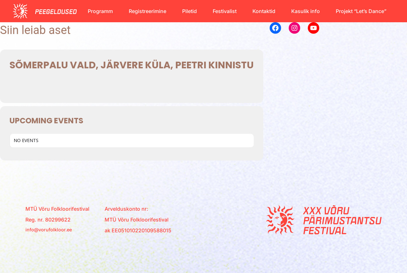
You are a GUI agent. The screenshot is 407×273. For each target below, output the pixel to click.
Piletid (189, 11)
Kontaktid (263, 11)
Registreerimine (147, 11)
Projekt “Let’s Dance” (361, 11)
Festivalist (225, 11)
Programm (100, 11)
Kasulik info (305, 11)
